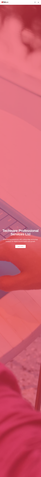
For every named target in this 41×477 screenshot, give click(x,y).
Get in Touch (20, 246)
